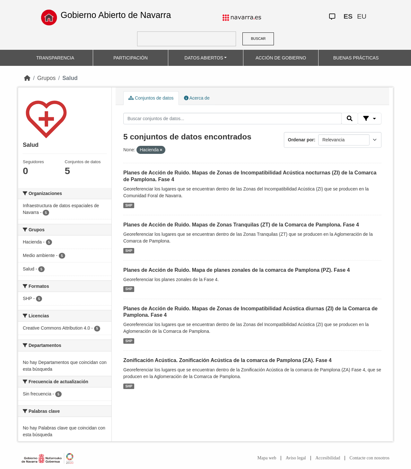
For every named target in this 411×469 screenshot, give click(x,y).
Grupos (46, 78)
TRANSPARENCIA (55, 57)
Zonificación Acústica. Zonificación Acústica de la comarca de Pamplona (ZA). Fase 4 (227, 360)
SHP (128, 205)
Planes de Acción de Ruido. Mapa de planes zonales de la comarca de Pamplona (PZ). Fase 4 (236, 270)
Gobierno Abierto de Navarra (116, 15)
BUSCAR (258, 38)
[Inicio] (27, 78)
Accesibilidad (327, 458)
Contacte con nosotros (369, 458)
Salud (70, 78)
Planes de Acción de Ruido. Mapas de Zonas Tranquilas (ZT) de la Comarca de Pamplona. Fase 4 (241, 224)
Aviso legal (296, 458)
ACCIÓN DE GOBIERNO (281, 57)
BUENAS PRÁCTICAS (356, 57)
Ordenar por (301, 139)
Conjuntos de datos (151, 98)
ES (348, 16)
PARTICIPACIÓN (130, 57)
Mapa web (267, 458)
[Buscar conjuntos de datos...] (232, 118)
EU (361, 16)
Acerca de (197, 98)
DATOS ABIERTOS (204, 57)
